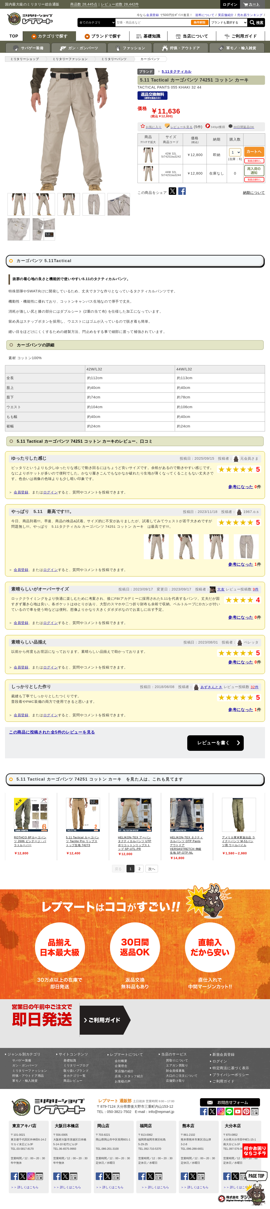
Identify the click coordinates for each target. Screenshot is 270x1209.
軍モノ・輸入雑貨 (237, 48)
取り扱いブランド (76, 1070)
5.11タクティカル (177, 72)
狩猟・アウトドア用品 (28, 1075)
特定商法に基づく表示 (230, 1068)
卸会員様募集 (175, 1070)
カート (254, 4)
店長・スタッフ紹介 (129, 1076)
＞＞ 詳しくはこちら (24, 1187)
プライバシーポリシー (230, 1075)
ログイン (50, 492)
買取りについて (177, 1060)
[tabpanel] (31, 827)
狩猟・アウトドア (180, 48)
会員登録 (152, 15)
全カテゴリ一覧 (75, 1075)
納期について (254, 193)
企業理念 (121, 1066)
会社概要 (121, 1061)
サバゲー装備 (28, 48)
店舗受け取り (175, 1080)
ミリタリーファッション (29, 1070)
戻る (118, 869)
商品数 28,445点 (83, 4)
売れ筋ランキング (250, 15)
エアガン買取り (177, 1065)
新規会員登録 (223, 1054)
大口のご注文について (182, 1075)
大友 (220, 589)
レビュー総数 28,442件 (120, 4)
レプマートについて (126, 1054)
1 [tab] (131, 869)
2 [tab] (139, 869)
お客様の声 (123, 1081)
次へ (151, 869)
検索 (260, 23)
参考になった (240, 487)
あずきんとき (211, 687)
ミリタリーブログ (76, 1065)
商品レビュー (73, 1080)
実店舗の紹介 (124, 1071)
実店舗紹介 (226, 15)
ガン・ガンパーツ (79, 48)
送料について (204, 15)
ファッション (130, 48)
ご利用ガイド (223, 1081)
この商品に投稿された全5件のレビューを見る (52, 732)
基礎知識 (70, 1060)
